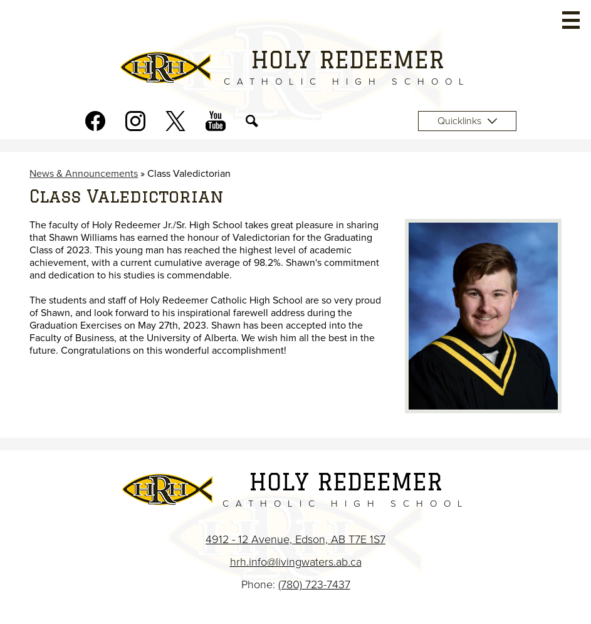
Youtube (216, 123)
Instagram (135, 123)
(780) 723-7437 (314, 584)
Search (252, 123)
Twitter (175, 123)
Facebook (95, 123)
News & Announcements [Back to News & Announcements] (83, 173)
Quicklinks (467, 121)
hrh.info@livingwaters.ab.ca (296, 562)
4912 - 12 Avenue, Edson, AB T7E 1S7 (295, 539)
